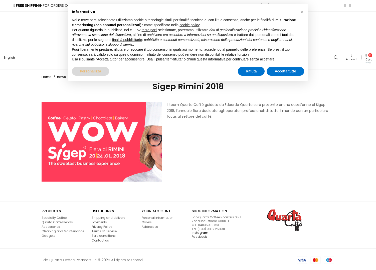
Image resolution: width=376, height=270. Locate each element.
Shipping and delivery (108, 216)
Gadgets (48, 234)
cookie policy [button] (189, 25)
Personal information (157, 216)
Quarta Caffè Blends (57, 221)
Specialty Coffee (54, 216)
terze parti (149, 30)
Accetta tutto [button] (285, 71)
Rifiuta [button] (251, 71)
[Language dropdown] (11, 57)
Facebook (199, 235)
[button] (302, 12)
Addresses (150, 225)
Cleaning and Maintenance (63, 230)
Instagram (200, 231)
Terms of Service (104, 230)
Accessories (51, 225)
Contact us (100, 239)
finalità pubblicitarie (127, 40)
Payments (99, 221)
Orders (147, 221)
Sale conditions (104, 234)
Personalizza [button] (90, 71)
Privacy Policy (102, 225)
